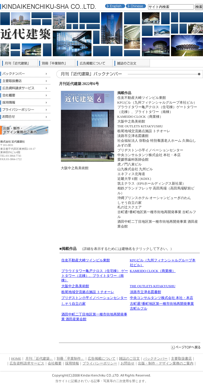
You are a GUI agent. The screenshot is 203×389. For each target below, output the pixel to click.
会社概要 (25, 95)
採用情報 (25, 102)
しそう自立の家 (73, 304)
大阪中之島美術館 (75, 286)
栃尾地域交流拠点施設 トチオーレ (87, 292)
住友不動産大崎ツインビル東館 (85, 260)
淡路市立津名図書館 (145, 292)
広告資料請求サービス (25, 88)
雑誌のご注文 (131, 63)
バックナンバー (25, 73)
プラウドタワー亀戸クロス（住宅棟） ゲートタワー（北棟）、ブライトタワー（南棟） (94, 275)
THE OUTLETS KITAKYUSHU (153, 286)
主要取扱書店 (25, 80)
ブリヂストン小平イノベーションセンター (94, 298)
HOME (16, 358)
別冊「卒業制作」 (56, 63)
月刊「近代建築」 (19, 63)
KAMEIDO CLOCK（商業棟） (153, 271)
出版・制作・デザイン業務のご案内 (165, 363)
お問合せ (25, 116)
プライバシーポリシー (25, 109)
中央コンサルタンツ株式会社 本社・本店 (161, 298)
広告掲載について (94, 63)
